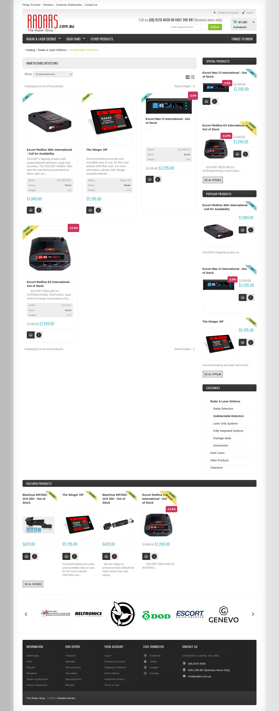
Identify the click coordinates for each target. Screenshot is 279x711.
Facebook (155, 655)
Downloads (32, 655)
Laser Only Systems (225, 423)
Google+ (154, 667)
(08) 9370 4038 (159, 19)
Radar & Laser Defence (42, 39)
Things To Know (31, 4)
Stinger (127, 185)
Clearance (216, 467)
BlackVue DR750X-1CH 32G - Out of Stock (115, 498)
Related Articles (66, 698)
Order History (111, 673)
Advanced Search (114, 679)
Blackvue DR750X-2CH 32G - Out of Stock (35, 498)
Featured (70, 655)
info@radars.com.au (199, 676)
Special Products (218, 61)
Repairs (30, 667)
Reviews (48, 4)
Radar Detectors (223, 408)
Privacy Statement (36, 685)
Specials (70, 661)
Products (39, 483)
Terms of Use (111, 685)
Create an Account (114, 661)
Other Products (102, 39)
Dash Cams (74, 39)
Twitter (153, 661)
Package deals (222, 438)
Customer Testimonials (69, 4)
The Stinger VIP (96, 149)
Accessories (220, 445)
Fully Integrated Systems (228, 430)
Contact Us (91, 4)
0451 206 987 (184, 19)
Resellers (31, 673)
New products (73, 667)
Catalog (30, 50)
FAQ (29, 661)
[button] (215, 27)
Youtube (154, 673)
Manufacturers (73, 679)
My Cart (243, 22)
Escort (68, 185)
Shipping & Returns (115, 667)
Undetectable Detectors (84, 50)
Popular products (218, 193)
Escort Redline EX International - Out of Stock (154, 498)
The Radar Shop (35, 698)
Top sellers (71, 673)
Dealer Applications (37, 679)
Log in (107, 655)
